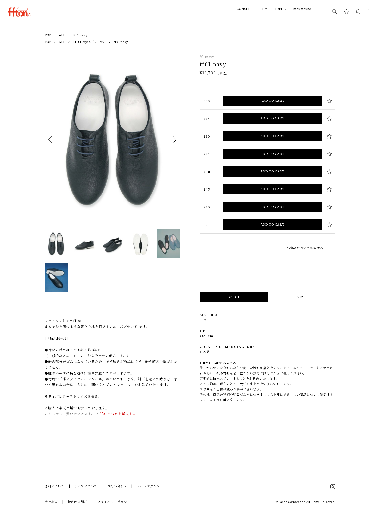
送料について (55, 486)
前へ (50, 139)
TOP (48, 35)
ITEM (264, 14)
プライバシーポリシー (114, 501)
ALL (62, 35)
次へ (175, 139)
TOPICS (280, 14)
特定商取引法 (78, 501)
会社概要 (51, 501)
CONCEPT (244, 14)
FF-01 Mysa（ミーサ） (89, 42)
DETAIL (233, 297)
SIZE (301, 297)
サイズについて (85, 486)
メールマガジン (148, 486)
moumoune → (304, 14)
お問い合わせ (117, 486)
